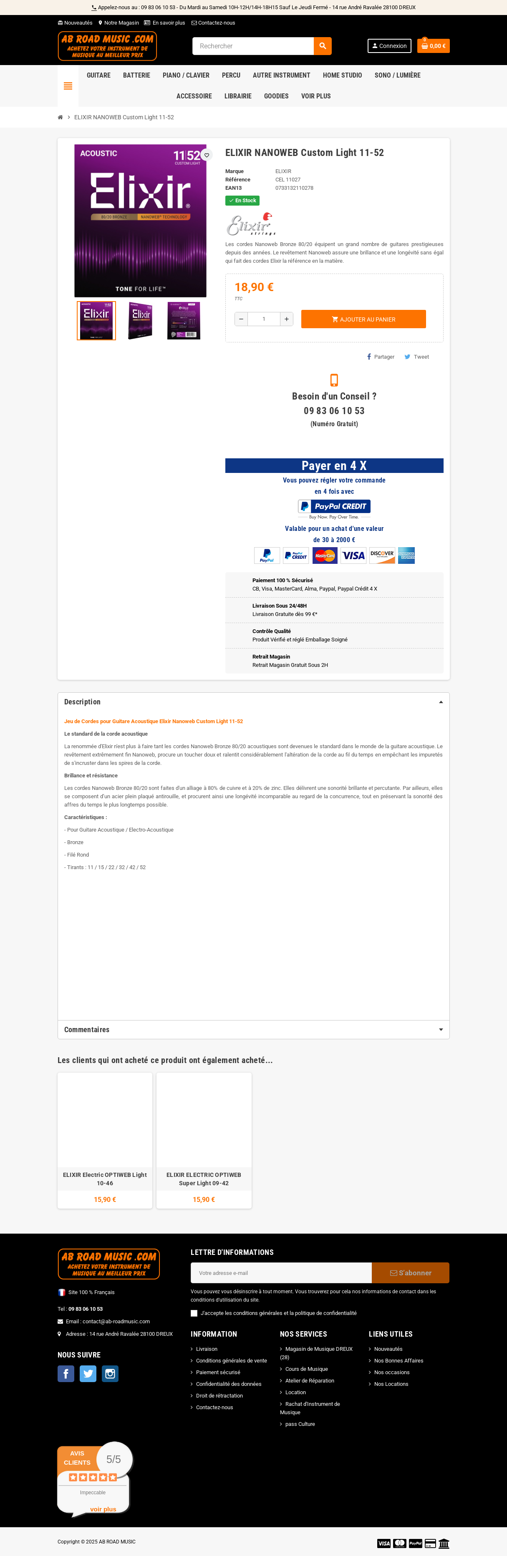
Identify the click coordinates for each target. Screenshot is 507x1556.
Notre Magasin (118, 23)
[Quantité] (263, 319)
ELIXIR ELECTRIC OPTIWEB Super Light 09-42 (203, 1178)
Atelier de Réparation (309, 1381)
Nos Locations (391, 1384)
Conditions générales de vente (231, 1360)
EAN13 (233, 188)
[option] (105, 1141)
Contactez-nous (212, 23)
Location (295, 1392)
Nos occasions (392, 1372)
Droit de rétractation (219, 1396)
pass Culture (300, 1424)
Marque (234, 171)
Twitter (88, 1373)
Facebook (66, 1373)
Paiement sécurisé (218, 1372)
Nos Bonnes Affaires (399, 1360)
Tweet (416, 356)
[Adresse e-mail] (281, 1272)
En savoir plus (169, 23)
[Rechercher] (261, 46)
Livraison (206, 1349)
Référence (237, 179)
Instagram (110, 1373)
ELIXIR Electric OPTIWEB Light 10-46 (105, 1178)
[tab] (253, 702)
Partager (380, 356)
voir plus (103, 1509)
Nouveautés (75, 23)
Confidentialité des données (229, 1384)
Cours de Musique (306, 1369)
